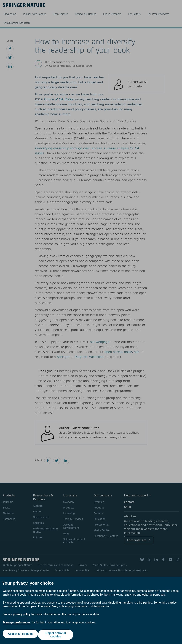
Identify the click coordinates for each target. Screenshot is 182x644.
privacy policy (22, 614)
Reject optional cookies (56, 635)
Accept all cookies (19, 634)
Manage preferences (17, 622)
